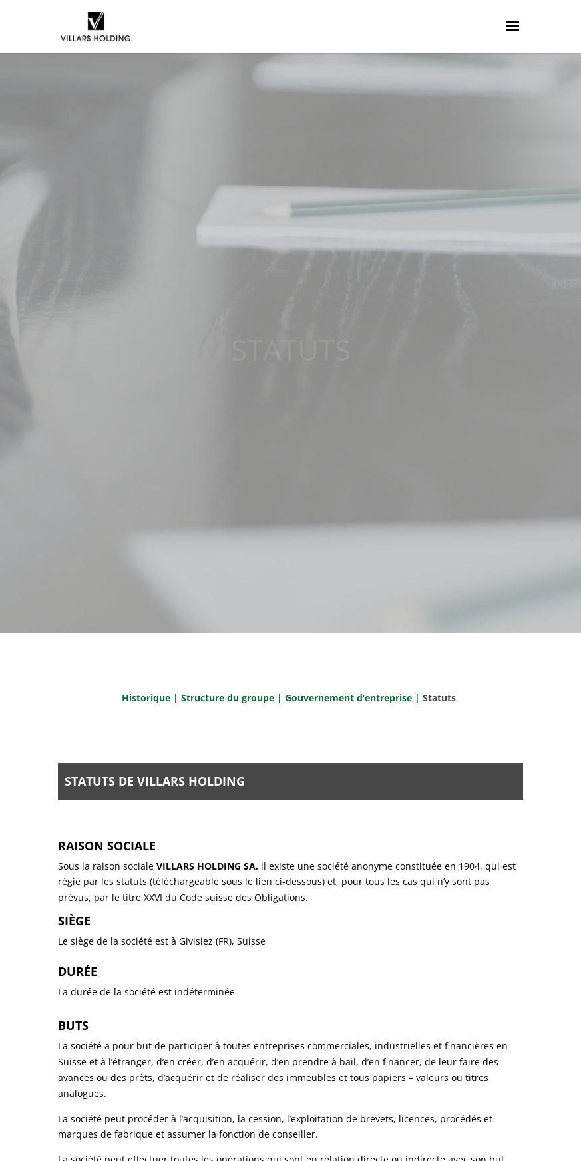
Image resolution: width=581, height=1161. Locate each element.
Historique (146, 697)
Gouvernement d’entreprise (350, 697)
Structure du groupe (227, 697)
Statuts (439, 697)
